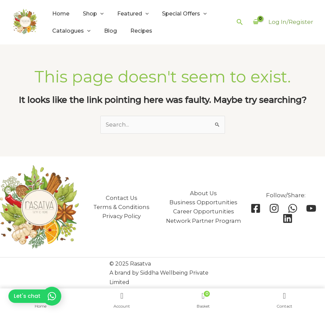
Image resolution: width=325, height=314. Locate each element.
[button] (239, 22)
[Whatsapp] (293, 208)
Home (60, 13)
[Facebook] (256, 208)
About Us (203, 193)
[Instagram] (274, 208)
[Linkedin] (288, 218)
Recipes (141, 31)
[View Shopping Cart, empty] (256, 22)
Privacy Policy (121, 216)
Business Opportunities (203, 202)
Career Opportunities (203, 211)
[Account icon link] (290, 22)
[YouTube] (311, 208)
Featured (133, 13)
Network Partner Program (203, 221)
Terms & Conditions (121, 207)
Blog (110, 31)
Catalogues (71, 31)
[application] (100, 13)
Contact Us (121, 198)
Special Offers (184, 13)
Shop (93, 13)
